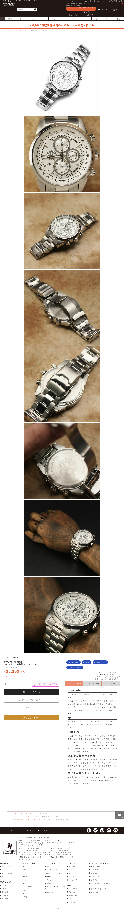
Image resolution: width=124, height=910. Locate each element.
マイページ (74, 12)
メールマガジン (75, 880)
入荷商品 (5, 895)
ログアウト (90, 12)
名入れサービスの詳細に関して (108, 679)
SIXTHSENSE (7, 873)
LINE (71, 899)
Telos (4, 870)
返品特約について (31, 708)
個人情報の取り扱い (99, 889)
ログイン (74, 15)
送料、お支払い (97, 877)
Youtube (72, 902)
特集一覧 (50, 892)
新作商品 (11, 19)
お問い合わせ (44, 830)
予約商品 (5, 899)
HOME (10, 30)
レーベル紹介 (51, 870)
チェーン (76, 19)
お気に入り (104, 10)
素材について (51, 866)
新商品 (4, 885)
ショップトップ (14, 830)
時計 (97, 19)
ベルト (64, 19)
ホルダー (43, 19)
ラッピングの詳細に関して (110, 672)
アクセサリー (86, 19)
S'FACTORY (74, 662)
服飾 (118, 19)
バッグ (32, 19)
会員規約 (94, 880)
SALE (4, 888)
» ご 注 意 (110, 683)
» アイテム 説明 (74, 683)
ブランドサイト (29, 830)
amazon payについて (55, 873)
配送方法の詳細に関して (111, 674)
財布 (21, 19)
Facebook (73, 888)
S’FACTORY (25, 816)
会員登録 (90, 15)
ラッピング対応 (75, 667)
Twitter (72, 892)
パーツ (108, 19)
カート (119, 6)
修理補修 (50, 877)
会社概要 (94, 892)
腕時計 (87, 662)
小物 (53, 19)
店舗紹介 (50, 883)
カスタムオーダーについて (55, 888)
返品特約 (94, 873)
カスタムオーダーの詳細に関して (107, 677)
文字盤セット (101, 662)
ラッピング (50, 880)
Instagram (73, 895)
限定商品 (5, 892)
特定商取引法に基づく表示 (100, 884)
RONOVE (6, 877)
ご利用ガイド (96, 870)
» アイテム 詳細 (92, 683)
